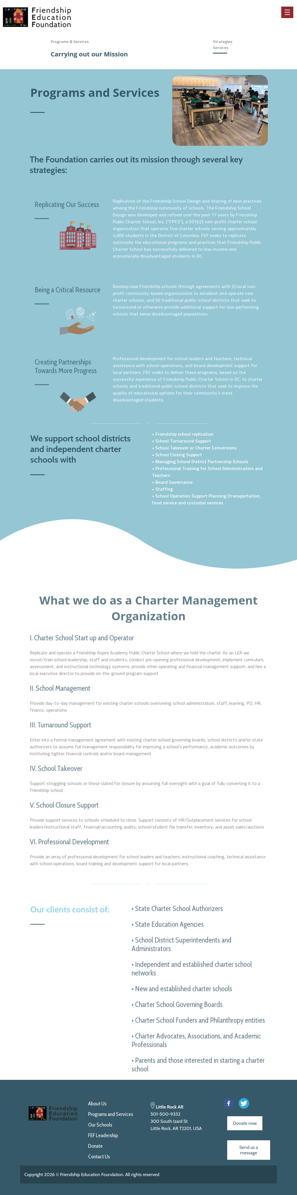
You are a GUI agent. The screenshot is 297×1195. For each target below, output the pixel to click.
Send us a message (248, 1150)
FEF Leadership (103, 1135)
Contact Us (99, 1156)
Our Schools (100, 1125)
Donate (95, 1146)
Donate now (245, 1123)
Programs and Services (110, 1114)
